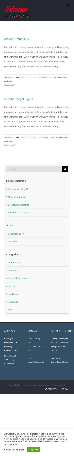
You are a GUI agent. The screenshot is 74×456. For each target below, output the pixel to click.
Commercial (35, 137)
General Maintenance (18, 278)
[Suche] (65, 169)
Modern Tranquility (16, 39)
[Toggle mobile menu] (68, 4)
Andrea (10, 77)
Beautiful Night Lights (18, 99)
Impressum (55, 358)
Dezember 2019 (16, 233)
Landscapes (13, 294)
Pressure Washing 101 (19, 189)
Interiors (41, 77)
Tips (10, 309)
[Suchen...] (34, 169)
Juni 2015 (12, 241)
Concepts (33, 77)
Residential (50, 77)
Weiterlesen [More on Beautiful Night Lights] (9, 145)
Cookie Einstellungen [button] (14, 449)
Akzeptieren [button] (33, 449)
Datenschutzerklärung (59, 362)
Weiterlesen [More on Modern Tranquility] (9, 85)
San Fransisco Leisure (18, 212)
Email (66, 389)
